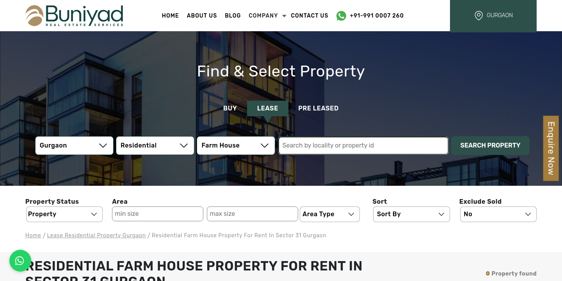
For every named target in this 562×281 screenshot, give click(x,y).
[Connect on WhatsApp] (20, 261)
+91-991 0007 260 (377, 15)
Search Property (491, 145)
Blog (233, 15)
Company (268, 15)
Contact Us (309, 15)
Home (170, 15)
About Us (202, 15)
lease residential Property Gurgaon (96, 235)
